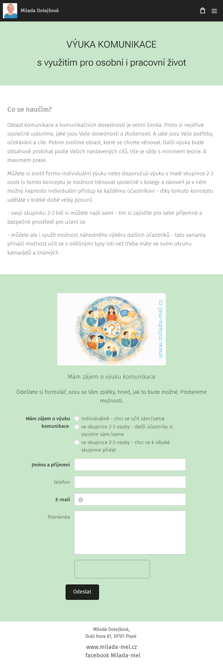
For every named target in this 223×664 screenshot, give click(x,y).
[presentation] (112, 569)
